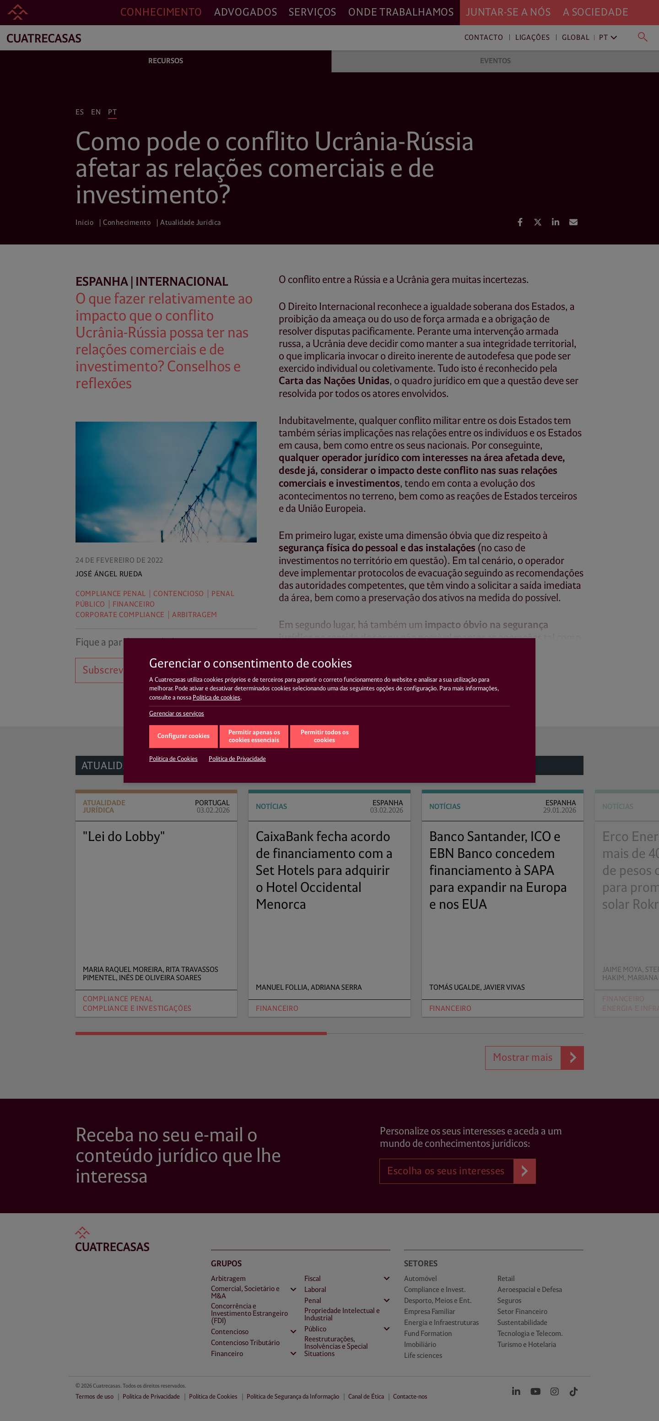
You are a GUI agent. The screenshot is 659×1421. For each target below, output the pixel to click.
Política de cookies (216, 697)
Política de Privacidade (237, 759)
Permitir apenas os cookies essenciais (254, 736)
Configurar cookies (183, 736)
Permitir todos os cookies (325, 736)
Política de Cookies (173, 759)
